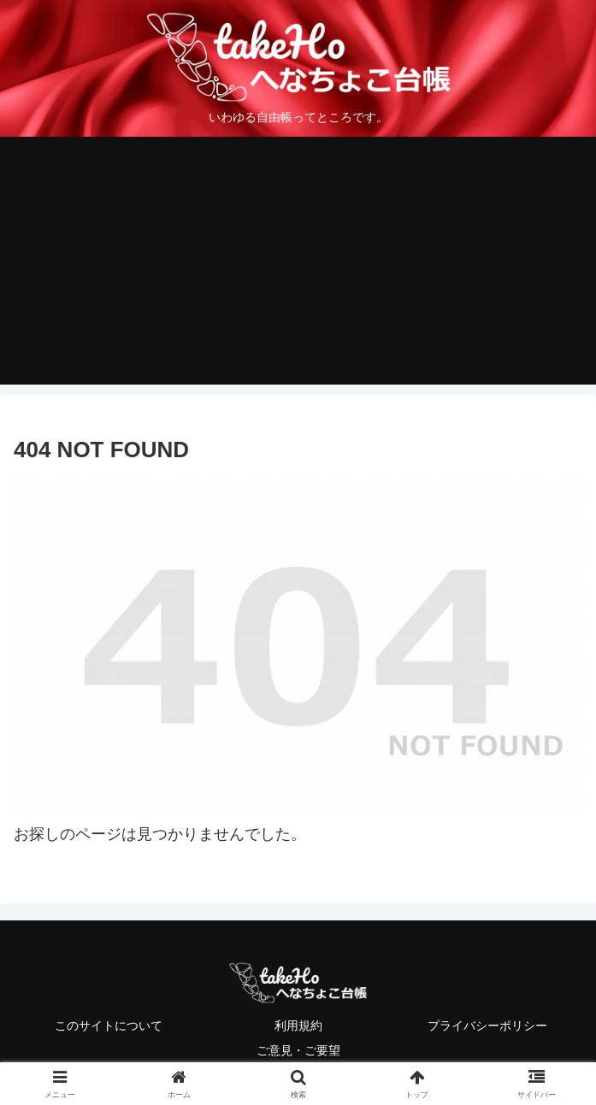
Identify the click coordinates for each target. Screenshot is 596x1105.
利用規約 (298, 1025)
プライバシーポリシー (487, 1025)
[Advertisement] (298, 265)
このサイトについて (108, 1025)
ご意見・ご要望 (298, 1050)
